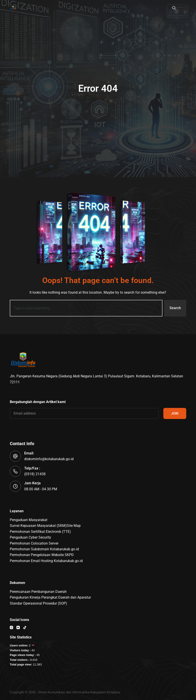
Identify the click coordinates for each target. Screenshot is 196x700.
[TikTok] (24, 627)
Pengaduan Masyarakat (28, 520)
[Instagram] (11, 627)
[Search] (174, 8)
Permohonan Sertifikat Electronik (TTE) (40, 531)
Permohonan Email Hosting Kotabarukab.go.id (46, 561)
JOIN (174, 413)
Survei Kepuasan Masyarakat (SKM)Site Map (45, 526)
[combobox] (86, 308)
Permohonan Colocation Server (34, 543)
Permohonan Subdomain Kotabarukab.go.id (44, 549)
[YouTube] (18, 627)
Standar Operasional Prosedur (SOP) (38, 603)
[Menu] (184, 8)
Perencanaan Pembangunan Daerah (38, 591)
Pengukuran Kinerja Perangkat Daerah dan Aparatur (50, 597)
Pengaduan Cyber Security (30, 537)
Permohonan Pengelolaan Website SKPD (42, 555)
